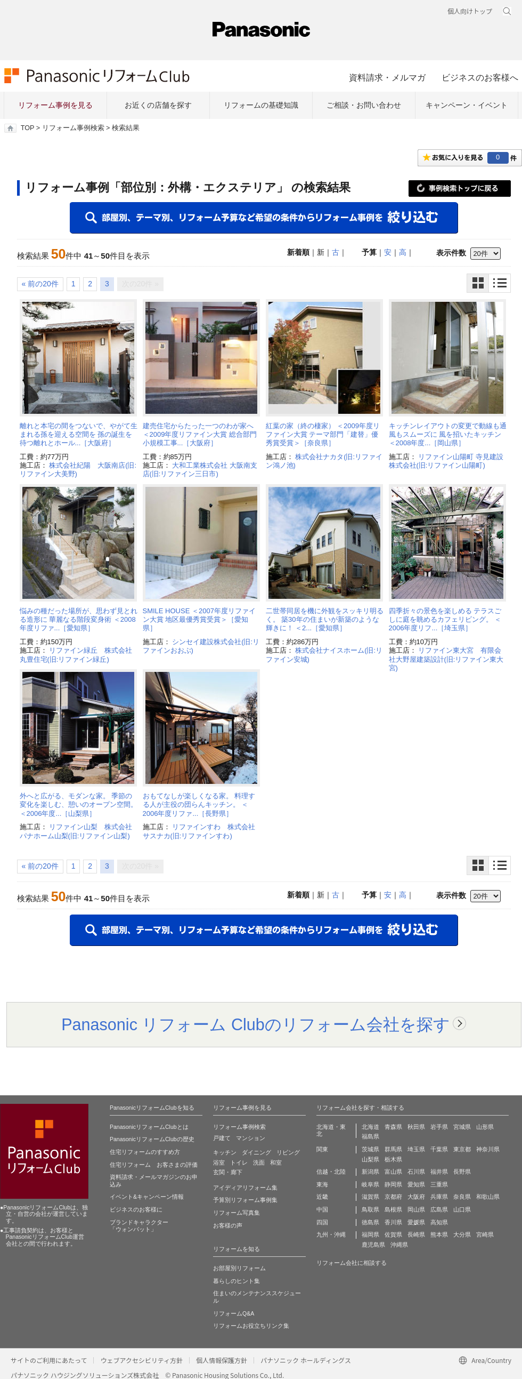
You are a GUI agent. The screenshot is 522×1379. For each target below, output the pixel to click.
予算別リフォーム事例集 (245, 1200)
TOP (27, 128)
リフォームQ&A (233, 1313)
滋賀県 (370, 1196)
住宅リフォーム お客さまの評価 (154, 1164)
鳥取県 (370, 1209)
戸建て (222, 1138)
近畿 (322, 1196)
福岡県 (370, 1234)
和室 (276, 1162)
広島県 (439, 1209)
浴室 (219, 1162)
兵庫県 (439, 1196)
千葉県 (439, 1149)
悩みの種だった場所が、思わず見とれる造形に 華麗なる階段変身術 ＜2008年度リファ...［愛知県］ (78, 619)
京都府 (393, 1196)
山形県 (485, 1127)
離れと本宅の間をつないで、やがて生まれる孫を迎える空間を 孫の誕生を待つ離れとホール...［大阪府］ (78, 434)
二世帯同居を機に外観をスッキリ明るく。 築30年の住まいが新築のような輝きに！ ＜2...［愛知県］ (325, 619)
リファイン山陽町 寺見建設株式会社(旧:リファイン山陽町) (446, 461)
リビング (288, 1152)
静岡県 (393, 1184)
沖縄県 (399, 1244)
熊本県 (439, 1234)
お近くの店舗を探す (158, 105)
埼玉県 (416, 1149)
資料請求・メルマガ (387, 77)
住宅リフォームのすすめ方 (145, 1152)
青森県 (393, 1127)
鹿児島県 (373, 1244)
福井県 (439, 1171)
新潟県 (370, 1171)
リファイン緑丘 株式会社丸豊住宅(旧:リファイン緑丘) (76, 654)
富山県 (393, 1171)
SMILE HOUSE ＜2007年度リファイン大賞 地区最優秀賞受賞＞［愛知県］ (199, 619)
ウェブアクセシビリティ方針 (141, 1360)
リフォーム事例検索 (73, 128)
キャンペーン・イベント (467, 105)
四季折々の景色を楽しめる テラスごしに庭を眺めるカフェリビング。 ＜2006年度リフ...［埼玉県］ (445, 619)
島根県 (393, 1209)
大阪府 (416, 1196)
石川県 (416, 1171)
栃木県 (393, 1159)
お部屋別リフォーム (239, 1268)
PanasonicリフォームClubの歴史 (152, 1139)
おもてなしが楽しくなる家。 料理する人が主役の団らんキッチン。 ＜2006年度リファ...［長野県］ (199, 804)
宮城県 (462, 1127)
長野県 (462, 1171)
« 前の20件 (40, 283)
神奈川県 (488, 1149)
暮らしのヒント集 (236, 1281)
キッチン (224, 1152)
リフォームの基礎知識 (261, 105)
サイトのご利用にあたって (49, 1360)
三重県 (439, 1184)
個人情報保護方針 (221, 1360)
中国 (322, 1209)
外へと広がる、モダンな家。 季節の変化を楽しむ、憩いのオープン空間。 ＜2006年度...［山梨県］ (78, 804)
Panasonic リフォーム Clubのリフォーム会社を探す (255, 1024)
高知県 (439, 1222)
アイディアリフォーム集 (245, 1187)
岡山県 (416, 1209)
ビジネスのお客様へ (480, 77)
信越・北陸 (331, 1171)
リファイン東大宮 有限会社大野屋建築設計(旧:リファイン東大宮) (446, 659)
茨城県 (370, 1149)
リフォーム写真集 (236, 1212)
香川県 (393, 1222)
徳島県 (370, 1222)
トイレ (239, 1162)
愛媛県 (416, 1222)
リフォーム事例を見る (55, 105)
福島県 (370, 1136)
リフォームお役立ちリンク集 (251, 1325)
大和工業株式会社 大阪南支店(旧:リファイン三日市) (200, 469)
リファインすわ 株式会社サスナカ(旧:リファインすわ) (199, 831)
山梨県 (370, 1159)
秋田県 (416, 1127)
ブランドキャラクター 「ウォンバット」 (139, 1226)
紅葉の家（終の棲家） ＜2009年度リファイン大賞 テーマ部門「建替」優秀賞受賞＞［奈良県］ (323, 434)
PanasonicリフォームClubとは (149, 1127)
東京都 (462, 1149)
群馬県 (393, 1149)
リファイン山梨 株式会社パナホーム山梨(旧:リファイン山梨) (76, 831)
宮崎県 (485, 1234)
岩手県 (439, 1127)
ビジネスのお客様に (136, 1209)
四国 (322, 1222)
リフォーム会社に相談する (351, 1263)
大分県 (462, 1234)
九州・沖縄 (331, 1234)
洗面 (259, 1162)
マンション (250, 1138)
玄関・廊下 (227, 1172)
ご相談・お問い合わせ (364, 105)
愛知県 (416, 1184)
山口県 (462, 1209)
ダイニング (256, 1152)
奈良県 (462, 1196)
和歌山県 (488, 1196)
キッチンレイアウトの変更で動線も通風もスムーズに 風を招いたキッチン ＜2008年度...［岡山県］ (448, 434)
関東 (322, 1149)
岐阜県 (370, 1184)
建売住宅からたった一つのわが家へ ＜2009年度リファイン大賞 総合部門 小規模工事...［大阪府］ (200, 434)
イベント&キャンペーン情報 (147, 1196)
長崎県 (416, 1234)
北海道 (370, 1127)
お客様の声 (227, 1225)
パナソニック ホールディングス (305, 1360)
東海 (322, 1184)
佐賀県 (393, 1234)
